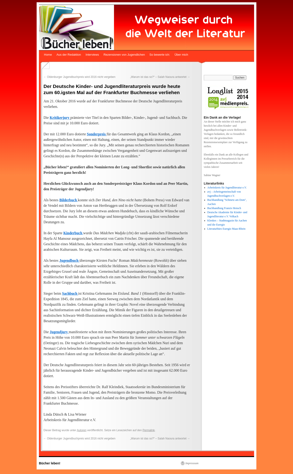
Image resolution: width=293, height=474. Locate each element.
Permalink (149, 430)
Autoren (81, 430)
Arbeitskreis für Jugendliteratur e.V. (227, 187)
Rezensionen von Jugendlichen (124, 54)
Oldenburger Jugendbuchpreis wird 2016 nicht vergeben (79, 77)
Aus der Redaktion (69, 54)
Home (48, 54)
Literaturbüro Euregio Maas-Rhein (226, 228)
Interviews (92, 54)
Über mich (181, 54)
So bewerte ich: (159, 54)
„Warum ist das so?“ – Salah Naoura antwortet (160, 77)
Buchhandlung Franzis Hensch (224, 208)
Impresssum (191, 463)
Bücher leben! (49, 463)
